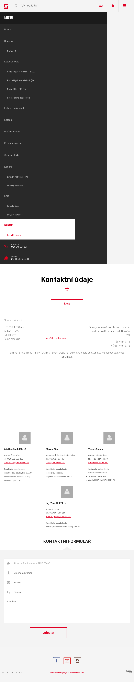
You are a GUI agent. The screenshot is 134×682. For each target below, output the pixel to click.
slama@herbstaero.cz (98, 462)
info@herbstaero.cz (20, 259)
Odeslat (48, 632)
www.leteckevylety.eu (59, 673)
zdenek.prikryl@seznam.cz (58, 516)
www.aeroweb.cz (77, 673)
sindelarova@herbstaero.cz (16, 462)
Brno (67, 304)
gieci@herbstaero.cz (55, 462)
